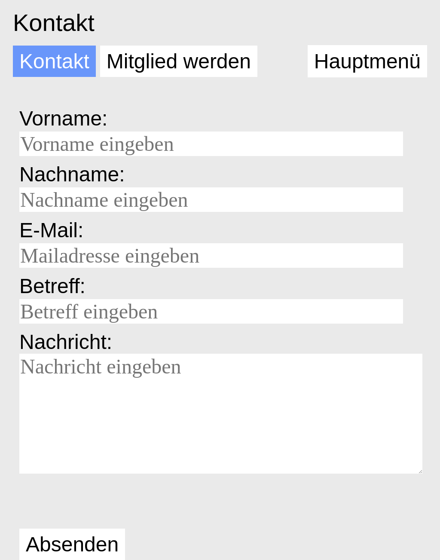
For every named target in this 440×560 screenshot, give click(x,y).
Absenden (72, 544)
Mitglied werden (179, 61)
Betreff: (52, 286)
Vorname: (63, 118)
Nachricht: (65, 341)
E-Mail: (51, 230)
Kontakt (54, 22)
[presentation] (84, 503)
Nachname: (72, 174)
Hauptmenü (367, 61)
